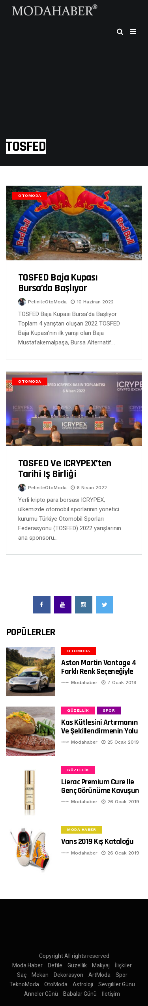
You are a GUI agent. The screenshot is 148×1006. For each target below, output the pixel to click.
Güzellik (78, 710)
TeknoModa (24, 984)
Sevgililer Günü (116, 984)
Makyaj (101, 965)
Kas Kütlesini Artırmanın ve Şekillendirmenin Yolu (99, 726)
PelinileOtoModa (47, 302)
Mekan (40, 975)
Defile (55, 965)
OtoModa (29, 195)
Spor (109, 710)
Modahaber (84, 682)
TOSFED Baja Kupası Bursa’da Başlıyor (57, 283)
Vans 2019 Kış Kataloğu (97, 841)
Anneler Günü (41, 994)
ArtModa (99, 975)
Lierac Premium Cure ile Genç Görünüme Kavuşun (100, 786)
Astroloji (83, 984)
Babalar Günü (80, 994)
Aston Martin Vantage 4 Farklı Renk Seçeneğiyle (98, 667)
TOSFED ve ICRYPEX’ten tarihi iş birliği (64, 469)
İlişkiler (123, 965)
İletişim (111, 994)
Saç (21, 975)
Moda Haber (81, 829)
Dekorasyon (68, 975)
